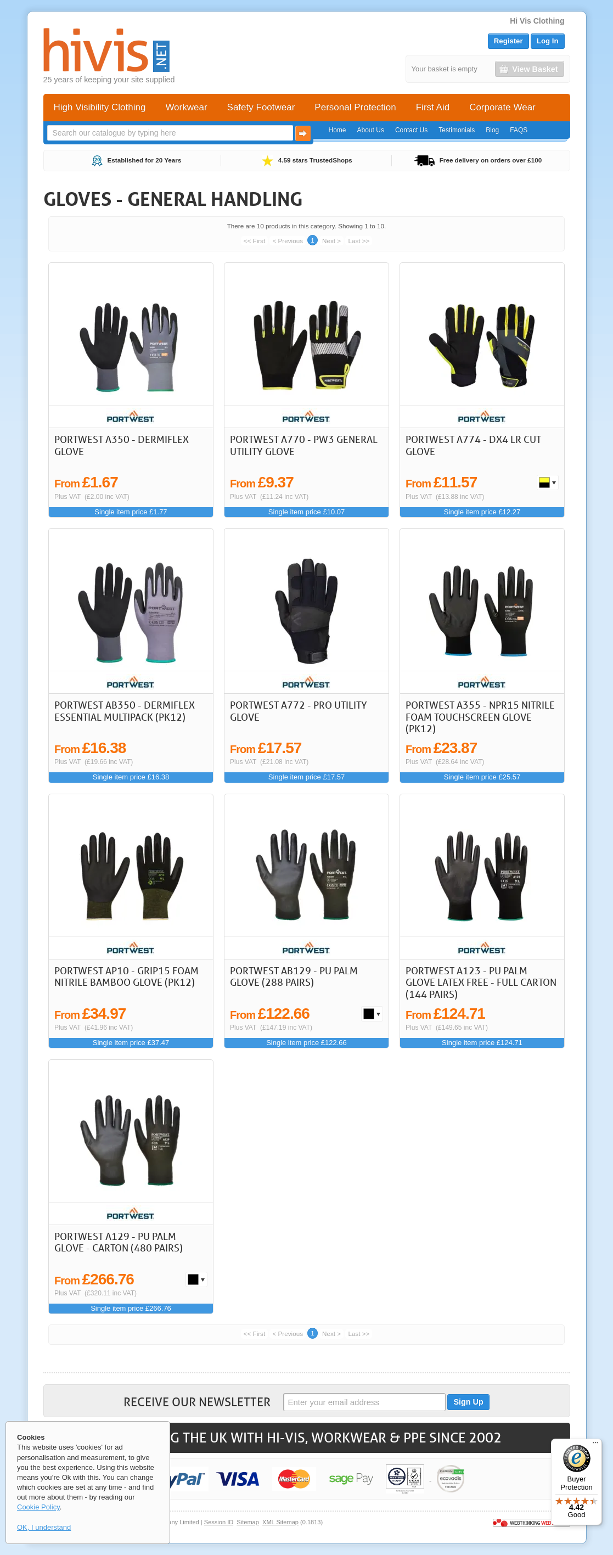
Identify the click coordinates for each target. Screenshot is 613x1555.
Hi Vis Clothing (537, 20)
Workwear (186, 107)
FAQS (518, 130)
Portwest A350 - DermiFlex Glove (121, 445)
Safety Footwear (261, 107)
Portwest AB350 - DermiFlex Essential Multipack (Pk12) (124, 711)
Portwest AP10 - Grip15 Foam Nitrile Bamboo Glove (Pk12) (126, 976)
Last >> (358, 240)
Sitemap (248, 1522)
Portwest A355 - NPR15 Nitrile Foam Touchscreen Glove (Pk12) (480, 716)
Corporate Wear (502, 107)
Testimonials (456, 130)
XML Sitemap (280, 1522)
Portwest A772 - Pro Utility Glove (298, 711)
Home (337, 130)
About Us (370, 130)
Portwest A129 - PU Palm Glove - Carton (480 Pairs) (118, 1242)
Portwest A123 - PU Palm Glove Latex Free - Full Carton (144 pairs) (481, 982)
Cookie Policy (38, 1507)
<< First (255, 240)
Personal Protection (355, 107)
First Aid (432, 107)
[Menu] (595, 1445)
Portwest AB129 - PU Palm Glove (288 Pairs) (294, 976)
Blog (492, 130)
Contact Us (411, 130)
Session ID (218, 1522)
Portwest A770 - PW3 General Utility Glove (304, 445)
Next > (331, 240)
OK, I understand (44, 1527)
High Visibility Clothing (100, 107)
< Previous (287, 240)
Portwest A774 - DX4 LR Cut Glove (473, 445)
